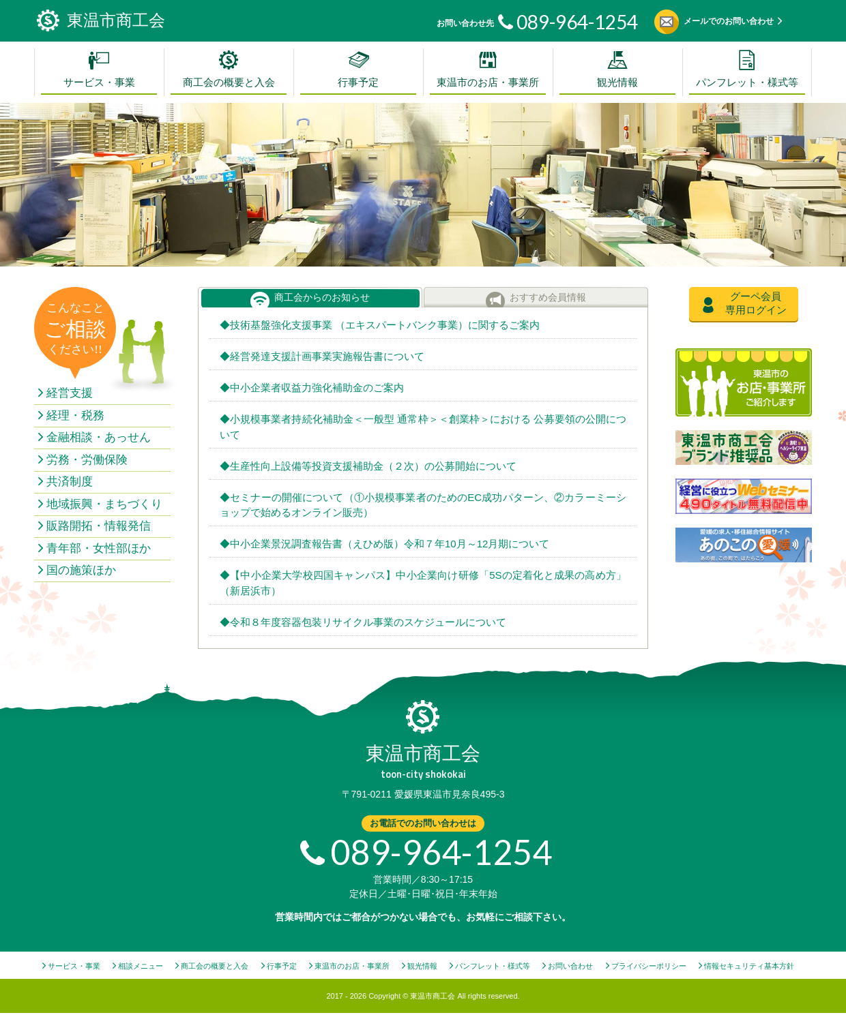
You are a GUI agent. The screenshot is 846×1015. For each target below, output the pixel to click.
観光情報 (617, 82)
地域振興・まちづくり (104, 504)
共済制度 (69, 481)
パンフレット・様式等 (747, 82)
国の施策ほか (81, 570)
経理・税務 (75, 415)
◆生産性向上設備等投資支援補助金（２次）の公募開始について (368, 466)
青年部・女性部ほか (98, 548)
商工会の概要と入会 (229, 82)
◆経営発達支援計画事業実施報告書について (322, 356)
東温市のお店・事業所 (488, 82)
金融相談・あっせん (98, 437)
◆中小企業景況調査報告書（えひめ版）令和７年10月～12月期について (384, 543)
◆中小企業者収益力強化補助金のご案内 (312, 387)
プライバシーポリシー (648, 966)
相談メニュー (140, 966)
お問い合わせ (570, 966)
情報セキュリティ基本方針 (749, 966)
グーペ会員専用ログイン (756, 303)
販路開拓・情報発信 (98, 525)
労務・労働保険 (87, 459)
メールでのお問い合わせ (729, 21)
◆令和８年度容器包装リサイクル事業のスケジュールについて (363, 622)
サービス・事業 (99, 82)
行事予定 (358, 82)
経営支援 (69, 393)
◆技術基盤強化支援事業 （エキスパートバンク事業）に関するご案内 (380, 325)
